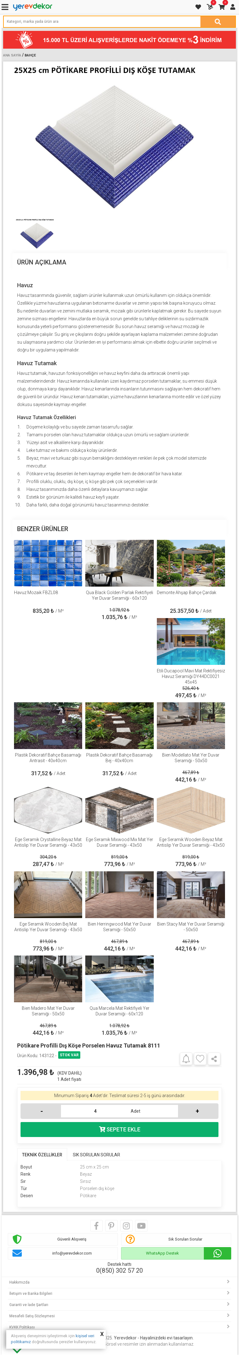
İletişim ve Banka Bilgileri (30, 1293)
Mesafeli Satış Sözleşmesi (32, 1316)
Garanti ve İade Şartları (28, 1305)
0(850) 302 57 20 (119, 1270)
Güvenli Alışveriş (72, 1239)
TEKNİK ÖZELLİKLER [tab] (42, 1154)
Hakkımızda (19, 1282)
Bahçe (30, 55)
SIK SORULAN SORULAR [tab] (96, 1154)
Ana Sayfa (12, 55)
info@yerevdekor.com (72, 1253)
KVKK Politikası (22, 1327)
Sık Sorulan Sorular (185, 1239)
